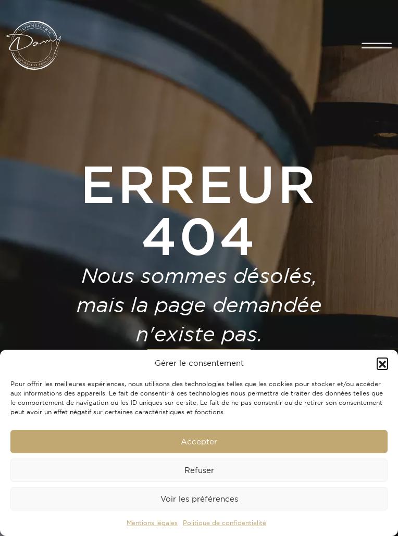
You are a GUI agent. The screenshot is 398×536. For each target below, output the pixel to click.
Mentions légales (152, 522)
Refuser (199, 470)
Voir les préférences (199, 498)
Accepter (199, 441)
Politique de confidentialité (224, 522)
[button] (382, 363)
